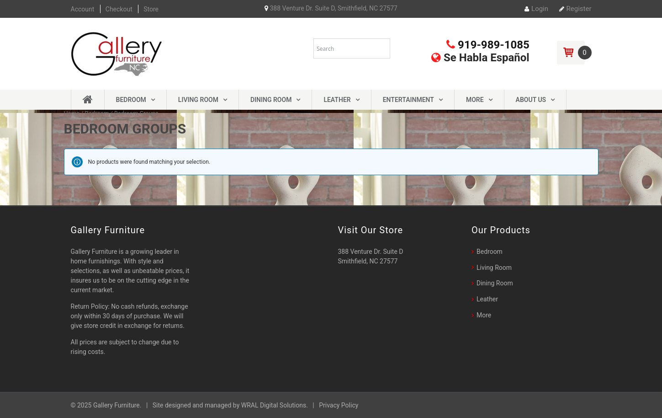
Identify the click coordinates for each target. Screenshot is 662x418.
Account (83, 9)
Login (536, 9)
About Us (531, 99)
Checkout (119, 9)
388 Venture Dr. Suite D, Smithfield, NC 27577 (331, 8)
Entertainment (408, 99)
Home (72, 113)
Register (575, 9)
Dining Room (270, 99)
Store (151, 9)
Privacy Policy (338, 405)
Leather (336, 99)
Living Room (198, 99)
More (475, 99)
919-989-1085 (488, 44)
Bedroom (131, 99)
